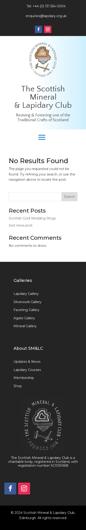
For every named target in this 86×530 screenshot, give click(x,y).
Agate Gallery (24, 318)
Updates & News (27, 362)
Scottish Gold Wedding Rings (32, 218)
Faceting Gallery (26, 310)
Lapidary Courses (27, 370)
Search (69, 197)
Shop (18, 386)
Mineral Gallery (25, 326)
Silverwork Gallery (28, 302)
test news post (21, 225)
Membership (24, 378)
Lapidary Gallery (26, 294)
